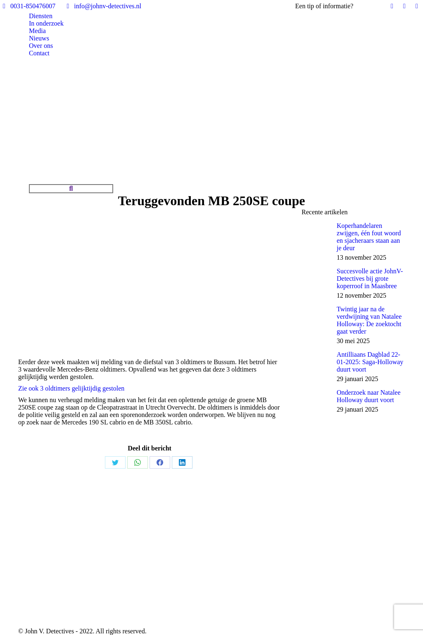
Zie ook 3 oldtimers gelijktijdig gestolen (71, 388)
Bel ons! (366, 5)
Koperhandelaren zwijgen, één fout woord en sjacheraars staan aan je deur (369, 236)
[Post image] (316, 236)
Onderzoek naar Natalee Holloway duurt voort (369, 396)
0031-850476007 (27, 6)
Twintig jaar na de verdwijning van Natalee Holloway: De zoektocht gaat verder (369, 320)
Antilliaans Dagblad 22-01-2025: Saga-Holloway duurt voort (370, 362)
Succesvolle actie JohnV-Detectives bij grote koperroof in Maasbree (370, 278)
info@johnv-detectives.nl (102, 6)
